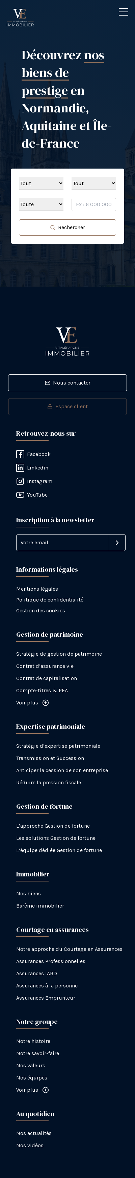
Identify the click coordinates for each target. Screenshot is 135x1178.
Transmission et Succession (50, 758)
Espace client (67, 406)
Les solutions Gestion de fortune (56, 838)
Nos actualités (34, 1133)
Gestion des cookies (40, 610)
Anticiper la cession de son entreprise (62, 770)
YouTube (32, 495)
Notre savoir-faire (37, 1053)
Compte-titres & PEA (42, 690)
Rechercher (67, 227)
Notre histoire (33, 1041)
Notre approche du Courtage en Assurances (69, 949)
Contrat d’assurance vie (45, 666)
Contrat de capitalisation (46, 678)
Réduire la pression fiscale (48, 782)
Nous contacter (67, 382)
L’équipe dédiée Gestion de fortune (59, 850)
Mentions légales (37, 589)
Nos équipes (31, 1077)
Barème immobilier (40, 905)
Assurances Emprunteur (45, 998)
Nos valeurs (30, 1065)
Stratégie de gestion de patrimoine (59, 654)
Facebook (33, 454)
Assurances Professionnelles (50, 961)
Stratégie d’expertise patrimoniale (58, 746)
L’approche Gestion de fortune (53, 826)
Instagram (34, 481)
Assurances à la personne (47, 985)
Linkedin (32, 468)
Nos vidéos (30, 1145)
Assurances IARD (36, 973)
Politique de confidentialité (49, 599)
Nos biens (28, 893)
